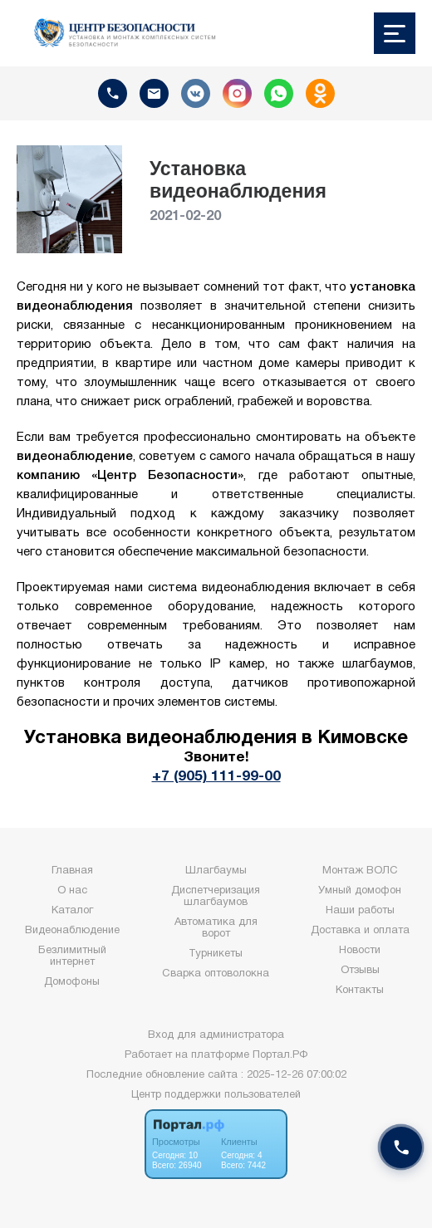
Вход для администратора (216, 1035)
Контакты (360, 991)
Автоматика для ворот (216, 928)
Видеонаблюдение (72, 931)
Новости (359, 951)
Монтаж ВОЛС (360, 871)
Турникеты (216, 954)
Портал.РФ (280, 1055)
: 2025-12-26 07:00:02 (293, 1075)
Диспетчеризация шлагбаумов (215, 897)
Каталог (72, 911)
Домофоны (72, 982)
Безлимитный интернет (72, 956)
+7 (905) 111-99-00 (216, 776)
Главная (72, 871)
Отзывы (360, 971)
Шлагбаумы (216, 871)
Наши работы (360, 911)
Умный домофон (359, 891)
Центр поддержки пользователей (216, 1095)
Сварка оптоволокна (215, 974)
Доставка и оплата (360, 931)
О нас (72, 891)
